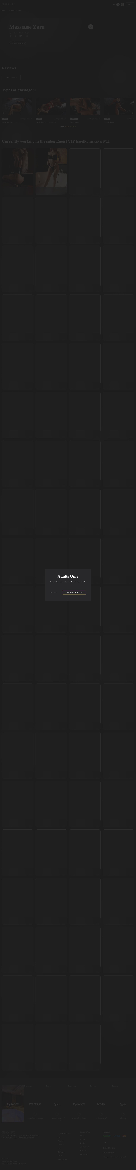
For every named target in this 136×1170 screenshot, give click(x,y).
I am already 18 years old (74, 592)
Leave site (53, 592)
